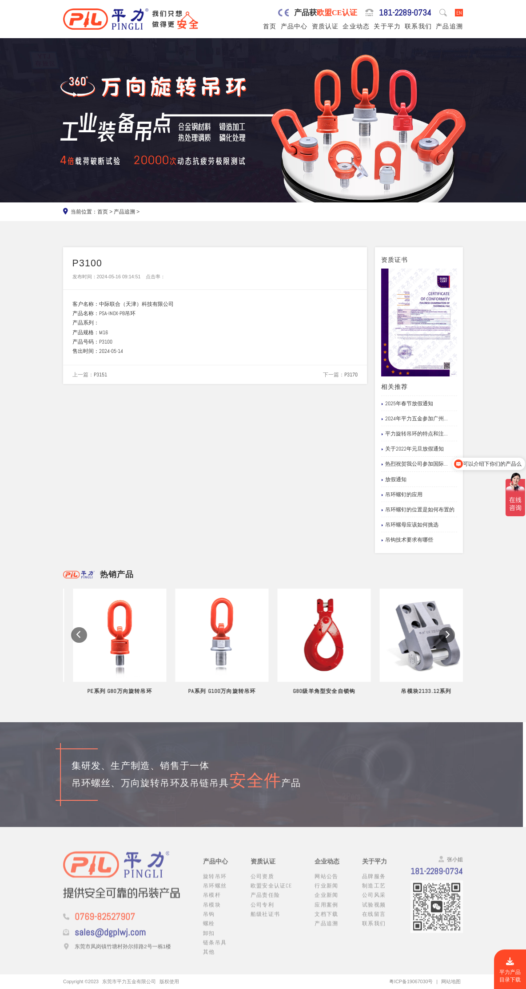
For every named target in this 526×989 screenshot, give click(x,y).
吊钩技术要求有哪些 (407, 540)
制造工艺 (374, 892)
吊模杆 (212, 902)
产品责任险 (265, 902)
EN (459, 12)
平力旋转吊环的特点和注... (414, 434)
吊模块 (212, 911)
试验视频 (374, 911)
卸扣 (209, 940)
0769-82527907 (105, 924)
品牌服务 (374, 883)
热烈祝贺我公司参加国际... (414, 464)
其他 (209, 958)
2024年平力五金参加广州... (414, 419)
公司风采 (374, 902)
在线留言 (374, 921)
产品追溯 (449, 26)
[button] (79, 645)
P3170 (351, 374)
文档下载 (326, 921)
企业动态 (356, 26)
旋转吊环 (215, 883)
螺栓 (209, 930)
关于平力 (387, 26)
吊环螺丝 (215, 892)
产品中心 (294, 26)
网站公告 (326, 883)
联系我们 (418, 26)
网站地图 (451, 981)
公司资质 (262, 883)
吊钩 (209, 921)
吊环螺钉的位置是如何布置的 (418, 510)
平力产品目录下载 (510, 970)
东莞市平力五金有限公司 (129, 981)
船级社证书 (265, 921)
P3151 (100, 374)
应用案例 (326, 911)
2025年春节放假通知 (407, 403)
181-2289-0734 (405, 12)
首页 (269, 26)
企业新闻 (326, 902)
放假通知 (394, 479)
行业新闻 (326, 892)
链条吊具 (215, 949)
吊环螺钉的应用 (402, 494)
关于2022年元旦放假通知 (412, 449)
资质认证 (325, 26)
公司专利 (262, 911)
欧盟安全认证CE (271, 892)
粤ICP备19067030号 (411, 981)
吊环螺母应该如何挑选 (410, 525)
